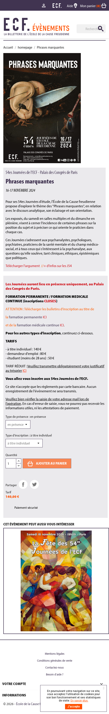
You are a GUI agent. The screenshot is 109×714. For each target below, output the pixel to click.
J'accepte (73, 706)
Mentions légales (54, 654)
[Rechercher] (91, 28)
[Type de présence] (18, 424)
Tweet (34, 484)
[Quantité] (11, 463)
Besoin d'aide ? (54, 674)
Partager (23, 484)
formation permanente (28, 316)
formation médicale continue (40, 324)
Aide (73, 6)
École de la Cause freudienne (35, 704)
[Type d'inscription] (24, 443)
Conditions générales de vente (54, 660)
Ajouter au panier (46, 463)
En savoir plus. (79, 700)
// (39, 265)
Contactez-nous (54, 667)
